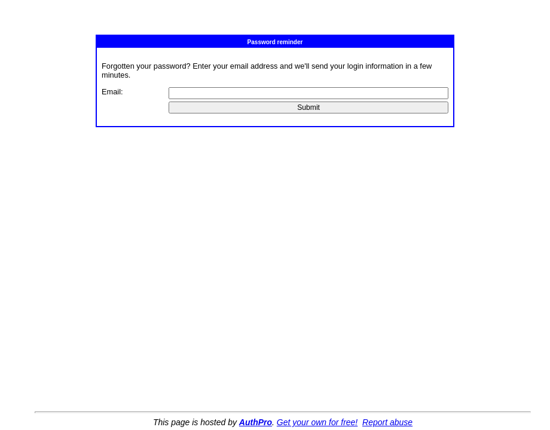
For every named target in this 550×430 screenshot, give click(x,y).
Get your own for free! (317, 422)
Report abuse (387, 422)
